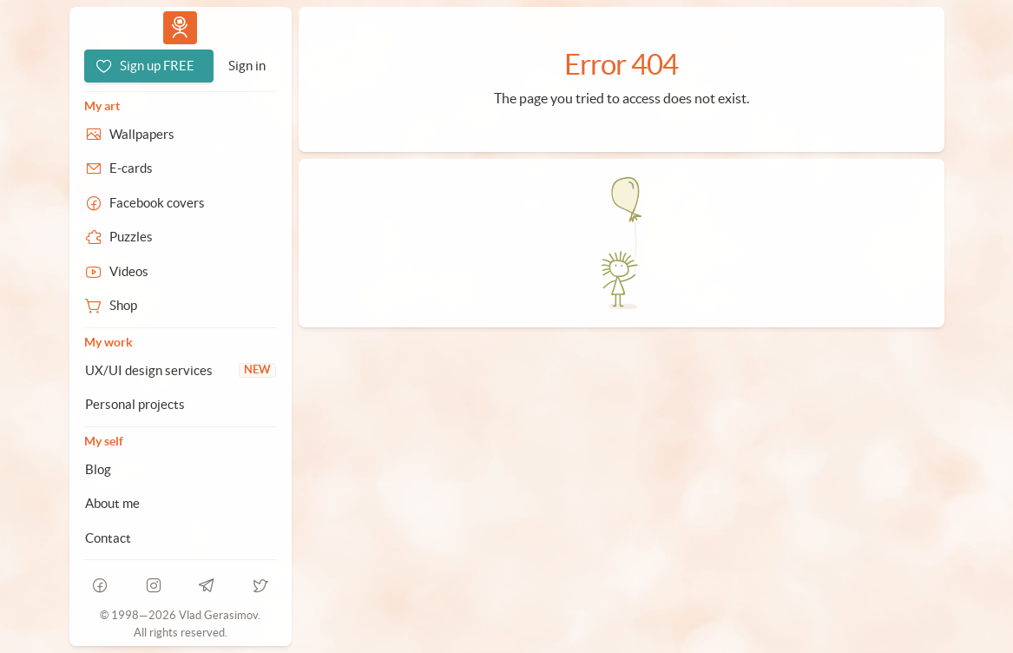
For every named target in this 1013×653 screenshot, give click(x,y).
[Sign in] (247, 65)
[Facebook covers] (180, 203)
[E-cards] (180, 168)
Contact (108, 538)
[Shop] (180, 305)
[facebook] (101, 585)
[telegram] (207, 585)
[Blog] (180, 469)
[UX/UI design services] (180, 370)
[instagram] (154, 585)
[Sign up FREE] (149, 65)
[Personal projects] (180, 404)
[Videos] (180, 271)
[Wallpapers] (180, 134)
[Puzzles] (180, 237)
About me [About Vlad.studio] (112, 503)
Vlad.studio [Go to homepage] (179, 27)
